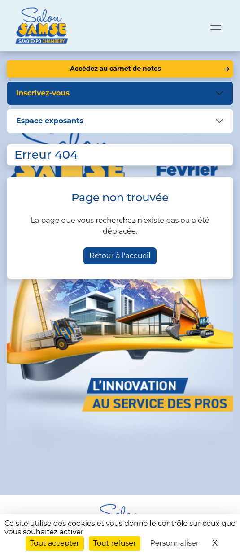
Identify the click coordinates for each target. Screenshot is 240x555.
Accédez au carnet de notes (115, 69)
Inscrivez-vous (43, 93)
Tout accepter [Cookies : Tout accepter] (54, 543)
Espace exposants (49, 121)
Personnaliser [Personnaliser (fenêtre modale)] (174, 543)
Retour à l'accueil (119, 255)
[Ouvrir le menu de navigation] (216, 25)
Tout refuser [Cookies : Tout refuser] (114, 543)
